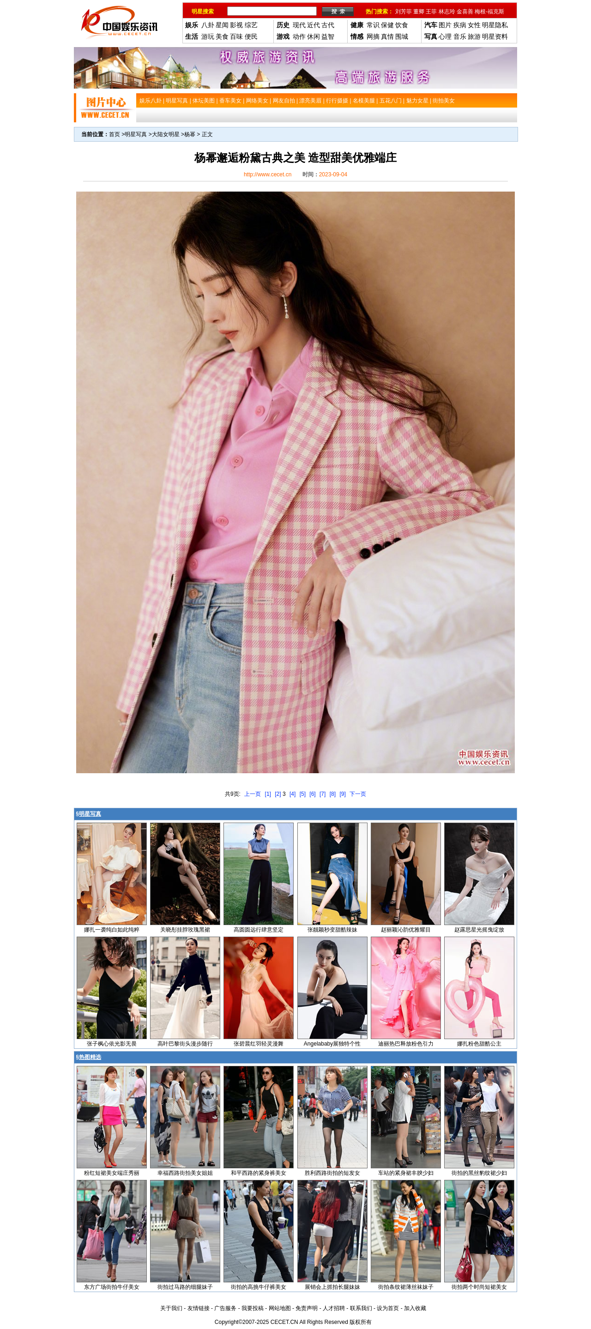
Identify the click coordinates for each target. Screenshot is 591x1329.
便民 (251, 36)
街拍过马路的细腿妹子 (185, 1287)
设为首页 (388, 1308)
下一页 (358, 794)
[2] (278, 794)
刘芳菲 (403, 11)
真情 (387, 36)
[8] (333, 794)
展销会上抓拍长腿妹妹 (332, 1287)
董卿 (418, 11)
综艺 (251, 25)
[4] (292, 794)
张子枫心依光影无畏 (112, 1043)
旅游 (474, 36)
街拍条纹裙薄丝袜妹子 (406, 1287)
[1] (268, 794)
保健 (387, 25)
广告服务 (225, 1308)
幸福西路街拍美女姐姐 (185, 1173)
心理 (445, 36)
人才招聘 (334, 1308)
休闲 (313, 36)
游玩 (207, 36)
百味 (236, 36)
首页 (114, 134)
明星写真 (136, 134)
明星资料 (495, 36)
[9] (342, 794)
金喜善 (465, 11)
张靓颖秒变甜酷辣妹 (332, 929)
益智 (327, 36)
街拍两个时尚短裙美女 (479, 1287)
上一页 (252, 794)
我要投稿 (252, 1308)
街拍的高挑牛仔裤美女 (258, 1287)
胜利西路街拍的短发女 (332, 1173)
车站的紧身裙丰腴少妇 (406, 1173)
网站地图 (280, 1308)
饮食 (401, 25)
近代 (313, 25)
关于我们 (171, 1308)
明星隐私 (495, 25)
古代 (327, 25)
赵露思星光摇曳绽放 (479, 929)
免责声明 (307, 1308)
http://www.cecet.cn (267, 174)
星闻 (222, 25)
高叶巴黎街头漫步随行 (185, 1043)
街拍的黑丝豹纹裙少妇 (479, 1173)
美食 (222, 36)
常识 (373, 25)
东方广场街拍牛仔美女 (111, 1287)
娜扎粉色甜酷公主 (479, 1043)
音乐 (459, 36)
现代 (299, 25)
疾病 (459, 25)
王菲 (431, 11)
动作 (299, 36)
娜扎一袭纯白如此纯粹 (111, 929)
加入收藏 (415, 1308)
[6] (312, 794)
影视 (236, 25)
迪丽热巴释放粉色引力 (406, 1043)
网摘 (373, 36)
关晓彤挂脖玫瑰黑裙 (185, 929)
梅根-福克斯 (489, 11)
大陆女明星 (166, 134)
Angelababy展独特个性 (332, 1043)
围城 (401, 36)
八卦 (207, 25)
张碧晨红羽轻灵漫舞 (258, 1043)
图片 (445, 25)
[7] (323, 794)
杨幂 (189, 134)
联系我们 (361, 1308)
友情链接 (198, 1308)
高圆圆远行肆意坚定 (258, 929)
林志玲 (447, 11)
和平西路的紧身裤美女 (258, 1173)
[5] (303, 794)
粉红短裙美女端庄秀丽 (111, 1173)
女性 (474, 25)
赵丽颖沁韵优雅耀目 (406, 929)
